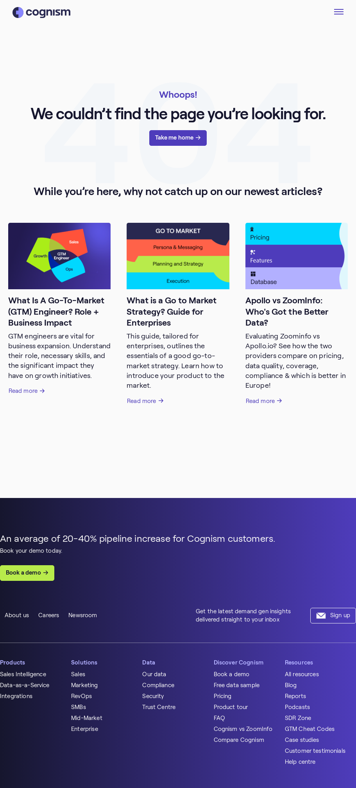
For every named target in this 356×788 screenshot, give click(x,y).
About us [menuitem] (17, 615)
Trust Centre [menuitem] (158, 707)
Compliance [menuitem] (158, 685)
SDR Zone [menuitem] (298, 718)
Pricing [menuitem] (223, 696)
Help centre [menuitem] (300, 762)
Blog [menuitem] (291, 685)
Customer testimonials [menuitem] (315, 751)
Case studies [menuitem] (302, 740)
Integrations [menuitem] (16, 696)
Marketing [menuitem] (84, 685)
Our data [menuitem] (154, 674)
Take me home (174, 137)
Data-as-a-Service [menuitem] (25, 685)
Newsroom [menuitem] (82, 615)
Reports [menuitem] (295, 696)
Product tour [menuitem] (231, 707)
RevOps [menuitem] (81, 696)
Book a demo (23, 573)
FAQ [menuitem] (219, 718)
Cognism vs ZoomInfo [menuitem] (243, 729)
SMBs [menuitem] (78, 707)
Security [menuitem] (153, 696)
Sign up (340, 615)
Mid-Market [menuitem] (86, 718)
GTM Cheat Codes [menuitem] (310, 729)
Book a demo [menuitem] (232, 674)
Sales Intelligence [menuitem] (23, 674)
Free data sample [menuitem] (236, 685)
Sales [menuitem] (78, 674)
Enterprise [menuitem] (84, 729)
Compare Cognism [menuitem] (239, 740)
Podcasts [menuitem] (297, 707)
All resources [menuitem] (302, 674)
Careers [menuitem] (48, 615)
